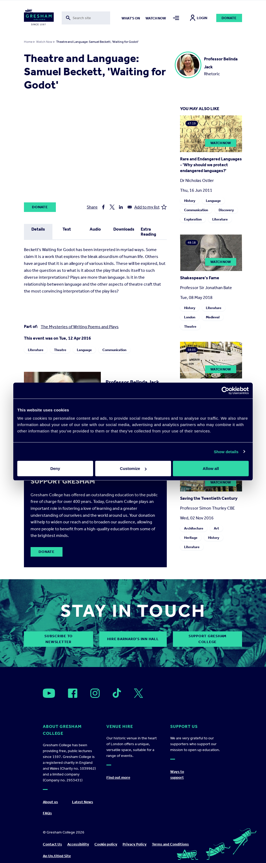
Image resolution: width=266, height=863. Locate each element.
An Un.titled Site (57, 856)
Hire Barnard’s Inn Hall (133, 639)
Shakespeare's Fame (199, 277)
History (189, 201)
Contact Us (52, 844)
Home (28, 42)
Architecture (193, 528)
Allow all (211, 468)
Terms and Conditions (170, 844)
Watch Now (44, 42)
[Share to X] (112, 207)
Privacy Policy (135, 844)
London (189, 317)
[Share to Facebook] (103, 207)
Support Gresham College (207, 639)
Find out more (118, 777)
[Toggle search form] (86, 17)
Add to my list (150, 207)
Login (198, 18)
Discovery (226, 210)
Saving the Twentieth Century (209, 498)
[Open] (49, 693)
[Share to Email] (129, 207)
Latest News (82, 802)
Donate (229, 18)
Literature (35, 350)
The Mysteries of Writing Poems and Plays (80, 326)
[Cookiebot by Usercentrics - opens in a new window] (225, 390)
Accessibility (78, 844)
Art (216, 528)
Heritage (190, 538)
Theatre (60, 350)
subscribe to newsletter (58, 639)
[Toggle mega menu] (176, 18)
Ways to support (177, 774)
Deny (55, 468)
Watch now (156, 18)
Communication (114, 350)
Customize (133, 468)
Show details (226, 451)
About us (50, 802)
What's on (131, 18)
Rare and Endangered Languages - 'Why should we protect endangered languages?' (211, 164)
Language (84, 350)
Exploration (193, 219)
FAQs (47, 813)
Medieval (212, 317)
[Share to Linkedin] (121, 207)
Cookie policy (105, 844)
